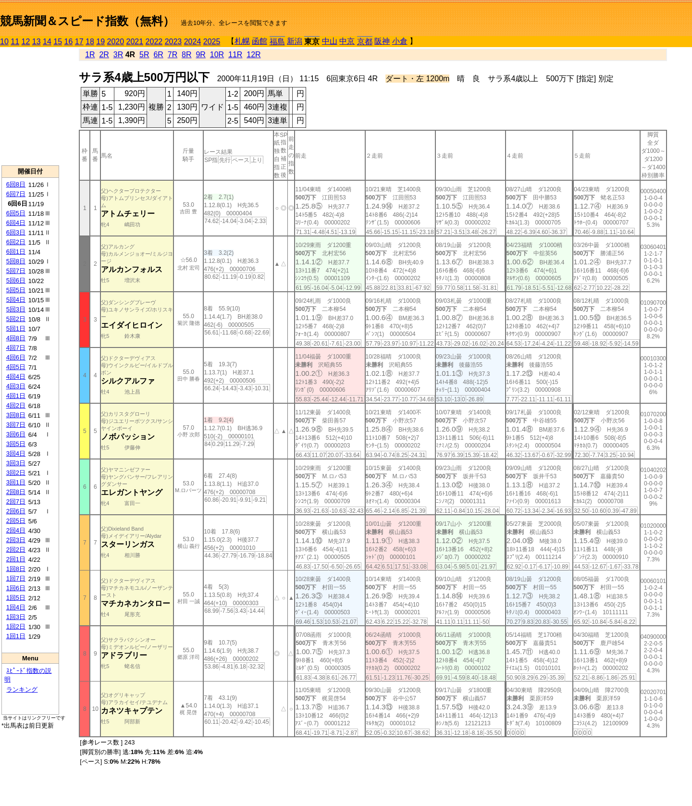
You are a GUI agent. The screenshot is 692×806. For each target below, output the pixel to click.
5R (144, 54)
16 (68, 41)
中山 (329, 41)
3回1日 (15, 482)
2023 (173, 41)
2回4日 (15, 530)
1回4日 (15, 607)
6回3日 (15, 232)
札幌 (242, 41)
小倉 (400, 41)
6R (158, 54)
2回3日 (15, 540)
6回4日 (15, 222)
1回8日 (15, 568)
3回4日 (15, 453)
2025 (212, 41)
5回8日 (15, 261)
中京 (347, 41)
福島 (277, 41)
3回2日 (15, 472)
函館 (259, 41)
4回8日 (15, 338)
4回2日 (15, 405)
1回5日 (15, 597)
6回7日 (15, 194)
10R (217, 54)
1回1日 (15, 636)
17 (79, 41)
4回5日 (15, 367)
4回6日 (15, 357)
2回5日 (15, 520)
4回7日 (15, 347)
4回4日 (15, 376)
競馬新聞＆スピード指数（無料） (87, 20)
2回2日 (15, 549)
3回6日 (15, 434)
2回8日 (15, 492)
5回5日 (15, 290)
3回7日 (15, 424)
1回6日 (15, 588)
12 (26, 41)
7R (172, 54)
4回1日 (15, 395)
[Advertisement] (30, 106)
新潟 (294, 41)
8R (186, 54)
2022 (154, 41)
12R (253, 54)
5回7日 (15, 270)
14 (47, 41)
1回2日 (15, 626)
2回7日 (15, 501)
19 (100, 41)
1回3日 (15, 616)
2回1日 (15, 559)
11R (235, 54)
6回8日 (15, 184)
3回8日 (15, 415)
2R (104, 54)
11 (15, 41)
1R (90, 54)
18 (90, 41)
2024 (192, 41)
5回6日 (15, 280)
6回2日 (15, 242)
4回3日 (15, 386)
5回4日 (15, 299)
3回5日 (15, 443)
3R (118, 54)
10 (4, 41)
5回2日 (15, 318)
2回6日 (15, 511)
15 (57, 41)
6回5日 (15, 213)
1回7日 (15, 578)
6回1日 (15, 251)
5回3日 (15, 309)
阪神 (382, 41)
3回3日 (15, 463)
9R (200, 54)
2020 (115, 41)
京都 (364, 41)
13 (36, 41)
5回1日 (15, 328)
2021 (135, 41)
